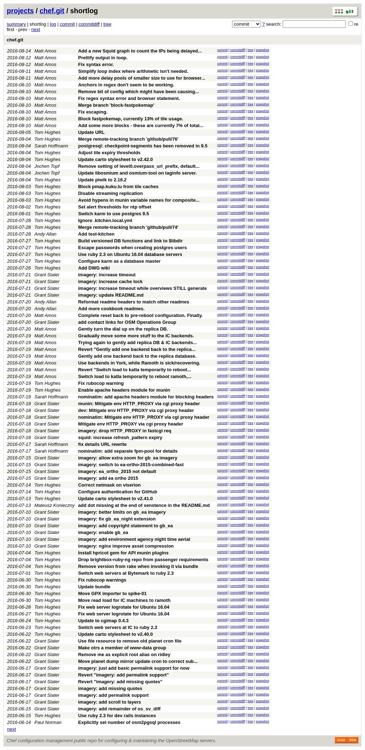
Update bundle (94, 586)
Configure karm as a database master (119, 261)
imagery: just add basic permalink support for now (133, 668)
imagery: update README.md (110, 295)
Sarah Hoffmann (51, 146)
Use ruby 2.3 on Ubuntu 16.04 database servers (130, 254)
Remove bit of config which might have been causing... (138, 91)
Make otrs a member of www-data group (122, 647)
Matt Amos (46, 51)
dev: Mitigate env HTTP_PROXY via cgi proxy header (136, 410)
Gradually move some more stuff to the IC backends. (136, 335)
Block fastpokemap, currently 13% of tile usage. (130, 118)
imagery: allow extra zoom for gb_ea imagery (127, 457)
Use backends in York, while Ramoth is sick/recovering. (139, 363)
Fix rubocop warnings (102, 580)
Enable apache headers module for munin (124, 390)
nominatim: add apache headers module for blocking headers (146, 396)
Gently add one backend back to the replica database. (137, 356)
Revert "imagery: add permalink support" (123, 675)
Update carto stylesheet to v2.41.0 (115, 498)
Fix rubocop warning (101, 383)
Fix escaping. (92, 112)
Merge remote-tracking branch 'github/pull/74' (128, 227)
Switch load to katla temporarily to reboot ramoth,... (134, 376)
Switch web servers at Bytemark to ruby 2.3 (126, 573)
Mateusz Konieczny (55, 505)
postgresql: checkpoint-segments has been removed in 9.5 (142, 146)
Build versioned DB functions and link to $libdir (130, 240)
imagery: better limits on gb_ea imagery (122, 512)
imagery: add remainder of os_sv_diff (119, 708)
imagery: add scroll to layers (109, 702)
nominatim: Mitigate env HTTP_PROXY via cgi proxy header (143, 417)
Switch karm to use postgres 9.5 (113, 213)
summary (16, 24)
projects (20, 11)
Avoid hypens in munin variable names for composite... (138, 200)
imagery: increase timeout (106, 274)
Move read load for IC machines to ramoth (124, 600)
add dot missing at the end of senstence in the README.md (144, 505)
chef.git (52, 11)
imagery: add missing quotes (110, 688)
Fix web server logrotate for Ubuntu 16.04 (123, 607)
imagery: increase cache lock (110, 281)
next (35, 29)
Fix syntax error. (96, 64)
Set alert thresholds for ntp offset (114, 207)
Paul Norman (48, 722)
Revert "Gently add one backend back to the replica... (136, 349)
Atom (341, 740)
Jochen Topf (47, 166)
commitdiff (88, 24)
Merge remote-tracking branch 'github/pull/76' (128, 139)
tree (107, 24)
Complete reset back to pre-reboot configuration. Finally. (140, 315)
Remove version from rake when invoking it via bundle (138, 566)
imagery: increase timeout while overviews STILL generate (142, 288)
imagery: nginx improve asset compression (126, 546)
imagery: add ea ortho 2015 (108, 478)
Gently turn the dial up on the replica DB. (123, 329)
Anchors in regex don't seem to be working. (126, 84)
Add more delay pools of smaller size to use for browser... (141, 78)
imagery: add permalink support (113, 695)
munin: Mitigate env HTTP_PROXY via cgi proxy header (139, 403)
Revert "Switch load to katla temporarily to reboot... (134, 369)
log (53, 24)
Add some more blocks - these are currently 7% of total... (140, 125)
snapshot (262, 50)
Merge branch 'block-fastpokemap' (116, 105)
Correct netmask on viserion (109, 485)
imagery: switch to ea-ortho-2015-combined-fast (131, 464)
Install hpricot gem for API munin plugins (123, 552)
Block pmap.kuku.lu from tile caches (118, 186)
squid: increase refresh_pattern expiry (120, 437)
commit (67, 24)
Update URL (91, 132)
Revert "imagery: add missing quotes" (120, 681)
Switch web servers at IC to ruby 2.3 (117, 627)
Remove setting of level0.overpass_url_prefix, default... (138, 166)
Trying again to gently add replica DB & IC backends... (137, 342)
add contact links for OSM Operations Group (127, 322)
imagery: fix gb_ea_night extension (116, 519)
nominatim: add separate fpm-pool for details (128, 451)
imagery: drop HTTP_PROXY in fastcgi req (124, 430)
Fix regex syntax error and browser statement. (129, 98)
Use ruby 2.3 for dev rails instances (117, 715)
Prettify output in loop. (103, 57)
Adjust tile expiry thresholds (109, 152)
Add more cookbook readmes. (111, 308)
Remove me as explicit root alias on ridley (124, 654)
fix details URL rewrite (102, 444)
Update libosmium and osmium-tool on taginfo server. (137, 173)
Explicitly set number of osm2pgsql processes (129, 722)
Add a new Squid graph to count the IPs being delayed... (140, 51)
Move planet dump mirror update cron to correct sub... (137, 661)
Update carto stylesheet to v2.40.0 (115, 634)
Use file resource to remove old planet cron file (129, 641)
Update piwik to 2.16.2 (102, 179)
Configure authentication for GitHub (117, 491)
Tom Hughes (48, 132)
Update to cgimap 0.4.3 (103, 620)
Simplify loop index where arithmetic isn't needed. (133, 71)
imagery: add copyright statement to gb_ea (125, 525)
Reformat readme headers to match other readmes (133, 301)
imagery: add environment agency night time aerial (134, 539)
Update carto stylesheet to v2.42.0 (115, 159)
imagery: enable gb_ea (103, 532)
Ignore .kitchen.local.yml (105, 220)
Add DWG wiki (94, 268)
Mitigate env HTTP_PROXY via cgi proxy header (130, 424)
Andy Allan (46, 234)
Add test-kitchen (96, 234)
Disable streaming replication (110, 193)
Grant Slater (47, 274)
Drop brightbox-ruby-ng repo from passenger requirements (143, 559)
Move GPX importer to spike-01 (112, 593)
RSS (352, 740)
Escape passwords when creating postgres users (132, 247)
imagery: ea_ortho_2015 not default (117, 471)
